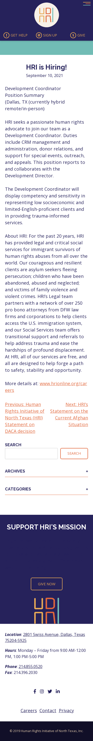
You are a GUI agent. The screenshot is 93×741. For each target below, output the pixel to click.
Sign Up (46, 35)
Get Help (15, 35)
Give (77, 35)
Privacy (66, 710)
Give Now (46, 584)
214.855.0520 (30, 666)
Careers (29, 710)
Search (13, 445)
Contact (47, 710)
